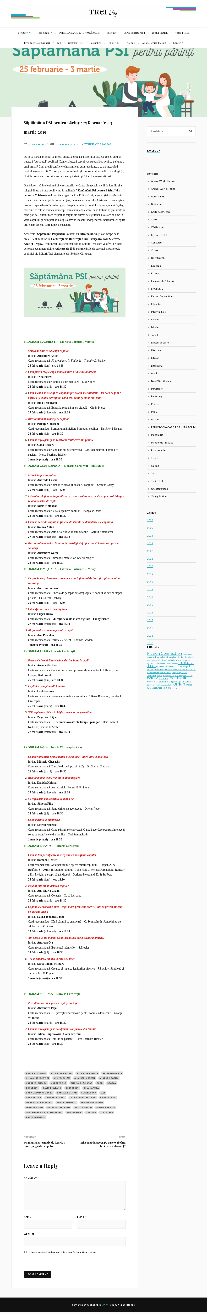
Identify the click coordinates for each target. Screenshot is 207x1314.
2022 (150, 550)
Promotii (156, 419)
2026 (150, 520)
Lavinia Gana (108, 1098)
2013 (150, 620)
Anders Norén (126, 1306)
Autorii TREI (182, 32)
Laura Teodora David (83, 1098)
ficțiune (153, 678)
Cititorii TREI (75, 42)
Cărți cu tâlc (158, 227)
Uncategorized (159, 488)
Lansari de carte (160, 342)
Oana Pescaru (34, 1107)
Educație (112, 32)
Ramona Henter (105, 1107)
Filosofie (156, 304)
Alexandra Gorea (87, 1073)
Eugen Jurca (88, 1093)
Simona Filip (74, 1112)
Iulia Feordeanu (55, 1098)
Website (29, 1235)
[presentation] (48, 1266)
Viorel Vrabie (36, 144)
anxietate (151, 660)
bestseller (179, 677)
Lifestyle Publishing (186, 657)
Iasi (103, 1093)
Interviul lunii (158, 311)
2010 (150, 643)
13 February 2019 (66, 144)
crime (159, 685)
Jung (174, 672)
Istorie (154, 319)
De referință (157, 257)
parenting (164, 678)
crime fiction (172, 666)
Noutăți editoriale (161, 380)
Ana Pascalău (62, 1078)
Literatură (156, 365)
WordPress (94, 1306)
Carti (154, 219)
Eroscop (155, 273)
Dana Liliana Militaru (39, 1093)
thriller (150, 681)
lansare (167, 687)
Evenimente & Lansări (37, 42)
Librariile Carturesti (39, 1102)
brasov (111, 1083)
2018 (150, 581)
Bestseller (95, 42)
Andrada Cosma (109, 1078)
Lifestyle (178, 42)
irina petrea (33, 1098)
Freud (159, 676)
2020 (150, 566)
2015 (150, 604)
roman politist (186, 666)
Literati (155, 357)
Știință (155, 465)
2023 (150, 543)
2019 (150, 573)
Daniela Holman (67, 1093)
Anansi (156, 682)
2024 (150, 535)
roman (178, 683)
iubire (174, 688)
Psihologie (43, 32)
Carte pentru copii (134, 32)
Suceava (91, 1112)
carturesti (72, 1088)
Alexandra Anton (61, 1073)
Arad (100, 1083)
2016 (150, 597)
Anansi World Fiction (154, 42)
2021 (150, 558)
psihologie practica (168, 657)
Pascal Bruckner (165, 673)
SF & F (154, 457)
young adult (166, 685)
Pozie (154, 411)
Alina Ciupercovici (37, 1078)
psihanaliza (165, 681)
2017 (150, 589)
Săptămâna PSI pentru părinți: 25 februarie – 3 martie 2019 (74, 126)
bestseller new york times (167, 663)
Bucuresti (32, 1088)
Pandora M (157, 388)
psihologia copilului (166, 660)
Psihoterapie (158, 450)
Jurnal (154, 334)
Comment (31, 1178)
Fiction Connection (162, 296)
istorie (189, 684)
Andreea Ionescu (36, 1083)
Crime (154, 250)
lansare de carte (153, 673)
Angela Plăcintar (81, 1083)
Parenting (156, 396)
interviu (150, 669)
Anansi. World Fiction (163, 188)
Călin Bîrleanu (52, 1088)
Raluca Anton (83, 1107)
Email (81, 1217)
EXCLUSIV (157, 288)
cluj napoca (91, 1088)
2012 (150, 627)
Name (28, 1217)
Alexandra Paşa (112, 1073)
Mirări (155, 373)
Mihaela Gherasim (92, 1102)
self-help (172, 669)
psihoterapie (161, 669)
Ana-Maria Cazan (84, 1078)
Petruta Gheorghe (58, 1107)
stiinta (165, 676)
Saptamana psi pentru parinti (44, 1112)
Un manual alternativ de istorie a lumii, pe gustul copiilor (44, 1144)
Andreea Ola (58, 1083)
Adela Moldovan (36, 1073)
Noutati (131, 42)
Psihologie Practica (162, 442)
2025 (150, 527)
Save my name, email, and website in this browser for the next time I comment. (63, 1254)
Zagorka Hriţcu (35, 1117)
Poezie (155, 404)
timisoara (106, 1112)
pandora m (151, 685)
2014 (150, 612)
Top (59, 42)
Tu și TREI (114, 42)
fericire (150, 688)
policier (156, 657)
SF (156, 660)
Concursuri (157, 242)
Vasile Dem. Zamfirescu (186, 669)
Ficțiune (23, 32)
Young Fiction (160, 32)
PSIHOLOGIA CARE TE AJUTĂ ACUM (79, 32)
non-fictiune (161, 666)
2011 (150, 635)
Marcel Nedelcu (66, 1102)
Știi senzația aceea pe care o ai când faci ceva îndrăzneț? (102, 1144)
